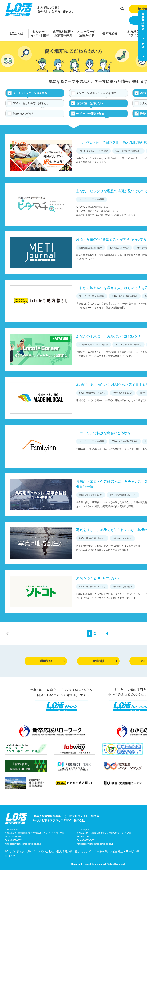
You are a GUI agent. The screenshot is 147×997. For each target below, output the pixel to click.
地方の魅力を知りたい (89, 103)
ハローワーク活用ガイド (86, 33)
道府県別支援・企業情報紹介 (63, 33)
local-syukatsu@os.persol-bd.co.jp (25, 844)
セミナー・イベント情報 (40, 33)
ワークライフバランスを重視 (30, 93)
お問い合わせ (46, 851)
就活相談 (104, 661)
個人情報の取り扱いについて (73, 851)
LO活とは (16, 33)
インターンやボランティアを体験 (96, 93)
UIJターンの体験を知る (90, 113)
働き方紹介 (109, 33)
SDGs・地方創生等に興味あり (31, 103)
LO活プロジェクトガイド (20, 851)
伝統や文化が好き (23, 113)
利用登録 (52, 661)
